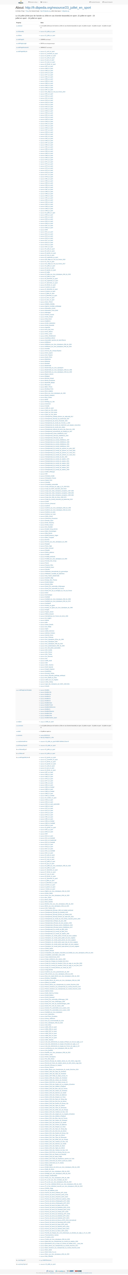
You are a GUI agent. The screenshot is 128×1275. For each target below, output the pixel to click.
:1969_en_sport (46, 157)
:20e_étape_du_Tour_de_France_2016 (52, 259)
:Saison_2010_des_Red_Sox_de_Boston (53, 1101)
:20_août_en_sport (47, 249)
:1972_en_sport (46, 164)
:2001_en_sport (46, 217)
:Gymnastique (46, 595)
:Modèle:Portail (46, 705)
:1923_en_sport (46, 106)
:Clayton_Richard (47, 950)
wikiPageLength (21, 43)
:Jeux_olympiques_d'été (48, 641)
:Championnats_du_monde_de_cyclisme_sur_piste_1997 (57, 448)
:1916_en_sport (46, 100)
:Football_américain (47, 556)
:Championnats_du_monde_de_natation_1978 (54, 459)
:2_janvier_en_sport (47, 287)
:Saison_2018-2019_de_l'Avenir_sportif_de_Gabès (56, 1160)
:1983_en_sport (46, 183)
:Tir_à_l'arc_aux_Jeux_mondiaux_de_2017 (53, 1180)
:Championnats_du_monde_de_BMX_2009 (54, 929)
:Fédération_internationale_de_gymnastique (54, 571)
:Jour (43, 658)
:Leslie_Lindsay (46, 682)
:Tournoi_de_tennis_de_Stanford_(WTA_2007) (54, 1228)
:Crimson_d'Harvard (47, 503)
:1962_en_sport (46, 149)
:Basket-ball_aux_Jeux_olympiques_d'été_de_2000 (56, 372)
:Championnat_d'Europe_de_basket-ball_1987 (54, 418)
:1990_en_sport (46, 195)
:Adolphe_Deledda (47, 304)
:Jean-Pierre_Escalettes (48, 1016)
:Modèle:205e (46, 715)
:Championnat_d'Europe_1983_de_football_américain (56, 910)
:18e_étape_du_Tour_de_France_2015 (52, 91)
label (18, 731)
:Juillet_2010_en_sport (48, 1033)
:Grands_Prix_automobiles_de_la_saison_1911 (55, 1008)
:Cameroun (45, 403)
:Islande (44, 620)
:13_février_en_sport (48, 761)
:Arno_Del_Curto (47, 329)
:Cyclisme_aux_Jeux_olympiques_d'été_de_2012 (55, 510)
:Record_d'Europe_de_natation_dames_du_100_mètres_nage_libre (60, 1061)
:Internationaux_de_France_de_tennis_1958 (54, 616)
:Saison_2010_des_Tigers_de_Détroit (52, 1105)
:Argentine (45, 327)
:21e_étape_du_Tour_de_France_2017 (52, 263)
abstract (19, 25)
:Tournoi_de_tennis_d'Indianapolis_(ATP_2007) (55, 1203)
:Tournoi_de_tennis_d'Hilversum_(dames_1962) (55, 1199)
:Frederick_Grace (47, 567)
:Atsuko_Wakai (46, 893)
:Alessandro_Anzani (47, 308)
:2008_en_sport (46, 227)
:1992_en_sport (46, 200)
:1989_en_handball (47, 823)
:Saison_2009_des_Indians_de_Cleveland (53, 1080)
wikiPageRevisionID (22, 47)
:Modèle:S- (45, 709)
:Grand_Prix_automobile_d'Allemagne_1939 (54, 999)
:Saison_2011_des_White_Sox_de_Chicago (54, 1139)
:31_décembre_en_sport (49, 289)
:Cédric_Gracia (46, 516)
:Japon (44, 628)
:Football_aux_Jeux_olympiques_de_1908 (53, 558)
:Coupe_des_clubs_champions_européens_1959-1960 (57, 495)
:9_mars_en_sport (47, 299)
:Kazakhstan (45, 671)
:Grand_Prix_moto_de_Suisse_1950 (52, 1005)
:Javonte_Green (46, 635)
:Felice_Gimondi (46, 548)
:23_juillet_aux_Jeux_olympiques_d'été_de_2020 (55, 274)
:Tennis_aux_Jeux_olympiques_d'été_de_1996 (54, 1177)
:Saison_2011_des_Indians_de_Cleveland (53, 1120)
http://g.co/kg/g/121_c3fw (47, 737)
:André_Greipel (46, 316)
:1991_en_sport (46, 198)
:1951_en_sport (46, 136)
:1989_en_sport (46, 193)
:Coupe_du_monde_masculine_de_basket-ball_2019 (56, 499)
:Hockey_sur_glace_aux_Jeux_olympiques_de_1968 (56, 607)
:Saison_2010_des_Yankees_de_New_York (54, 1112)
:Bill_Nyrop (45, 384)
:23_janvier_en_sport (48, 270)
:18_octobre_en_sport (48, 797)
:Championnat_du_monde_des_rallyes (52, 427)
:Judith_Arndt (46, 660)
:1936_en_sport (46, 121)
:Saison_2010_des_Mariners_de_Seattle (53, 1092)
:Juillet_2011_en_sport (48, 1035)
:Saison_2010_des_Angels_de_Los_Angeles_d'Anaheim (57, 1084)
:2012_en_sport (46, 234)
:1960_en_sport (46, 145)
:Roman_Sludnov (47, 1067)
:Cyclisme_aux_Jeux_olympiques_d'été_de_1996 (55, 507)
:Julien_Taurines (46, 665)
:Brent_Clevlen (46, 899)
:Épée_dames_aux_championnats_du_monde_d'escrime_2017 (59, 1245)
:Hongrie (44, 609)
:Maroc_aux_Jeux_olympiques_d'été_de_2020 (54, 1254)
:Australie (45, 348)
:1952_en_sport (46, 138)
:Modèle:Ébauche (47, 711)
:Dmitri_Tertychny (47, 522)
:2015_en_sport (46, 236)
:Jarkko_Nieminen (47, 631)
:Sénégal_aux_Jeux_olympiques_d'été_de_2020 (55, 1173)
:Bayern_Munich (46, 374)
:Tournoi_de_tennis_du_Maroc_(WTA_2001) (54, 1230)
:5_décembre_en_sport (48, 295)
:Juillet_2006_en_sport (48, 1029)
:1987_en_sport (46, 189)
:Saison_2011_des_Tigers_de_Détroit (52, 1135)
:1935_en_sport (46, 119)
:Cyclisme (45, 505)
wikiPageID (20, 39)
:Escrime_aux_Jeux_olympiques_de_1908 (53, 541)
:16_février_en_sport (48, 64)
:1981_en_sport (46, 178)
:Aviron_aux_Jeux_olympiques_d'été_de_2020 (54, 895)
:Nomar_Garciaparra (48, 1056)
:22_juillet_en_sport (47, 35)
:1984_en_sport (46, 185)
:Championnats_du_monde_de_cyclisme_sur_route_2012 (57, 454)
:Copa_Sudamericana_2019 (50, 957)
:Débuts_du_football (47, 982)
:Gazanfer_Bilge (46, 578)
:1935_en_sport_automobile (50, 804)
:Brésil (44, 399)
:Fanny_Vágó (46, 546)
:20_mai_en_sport (47, 255)
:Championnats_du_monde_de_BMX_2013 (54, 931)
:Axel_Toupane (46, 355)
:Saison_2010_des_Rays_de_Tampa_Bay (53, 1099)
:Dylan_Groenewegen (48, 531)
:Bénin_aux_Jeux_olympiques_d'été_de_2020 (54, 906)
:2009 (44, 229)
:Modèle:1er (45, 694)
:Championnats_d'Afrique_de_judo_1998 (53, 921)
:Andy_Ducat (46, 319)
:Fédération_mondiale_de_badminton (52, 573)
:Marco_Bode (46, 1250)
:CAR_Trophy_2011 (47, 908)
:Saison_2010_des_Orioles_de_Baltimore (53, 1095)
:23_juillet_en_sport (48, 745)
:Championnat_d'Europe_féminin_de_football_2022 (56, 914)
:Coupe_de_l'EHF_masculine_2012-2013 (53, 488)
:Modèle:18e (45, 692)
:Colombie (45, 482)
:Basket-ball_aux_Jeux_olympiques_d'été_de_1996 (56, 370)
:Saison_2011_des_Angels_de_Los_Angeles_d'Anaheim (57, 1114)
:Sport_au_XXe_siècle (48, 414)
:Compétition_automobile (49, 484)
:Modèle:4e (45, 700)
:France (44, 563)
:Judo (44, 662)
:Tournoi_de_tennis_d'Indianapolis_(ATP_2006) (55, 1201)
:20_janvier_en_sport (48, 253)
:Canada (44, 406)
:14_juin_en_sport (47, 60)
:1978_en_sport (46, 176)
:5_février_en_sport (47, 884)
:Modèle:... (45, 690)
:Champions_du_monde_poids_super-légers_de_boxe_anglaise (59, 944)
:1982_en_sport (46, 181)
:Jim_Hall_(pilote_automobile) (50, 648)
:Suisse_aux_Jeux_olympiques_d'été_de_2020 (55, 1171)
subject (19, 721)
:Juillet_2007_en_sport (48, 1031)
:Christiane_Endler (47, 476)
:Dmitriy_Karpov (46, 524)
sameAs (19, 735)
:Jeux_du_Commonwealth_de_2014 (52, 1020)
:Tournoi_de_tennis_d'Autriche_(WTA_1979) (54, 1194)
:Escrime (44, 539)
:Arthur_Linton (46, 333)
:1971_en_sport (46, 162)
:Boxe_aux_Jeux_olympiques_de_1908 (53, 393)
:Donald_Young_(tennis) (48, 529)
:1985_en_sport (46, 187)
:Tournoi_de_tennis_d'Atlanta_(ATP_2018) (53, 1192)
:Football (44, 554)
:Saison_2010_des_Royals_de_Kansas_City (54, 1103)
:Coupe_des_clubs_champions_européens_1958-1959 (57, 493)
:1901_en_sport (46, 94)
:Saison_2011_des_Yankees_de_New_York (54, 1141)
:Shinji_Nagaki (46, 1165)
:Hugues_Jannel (46, 611)
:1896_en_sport (46, 87)
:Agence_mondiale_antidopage (50, 306)
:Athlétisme (45, 342)
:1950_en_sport (46, 134)
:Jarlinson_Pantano (47, 633)
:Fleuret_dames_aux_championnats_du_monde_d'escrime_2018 (59, 984)
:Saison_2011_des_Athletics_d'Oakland (53, 1116)
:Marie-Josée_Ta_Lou (48, 1252)
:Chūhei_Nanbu (46, 948)
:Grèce (44, 592)
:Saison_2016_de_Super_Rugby (51, 1156)
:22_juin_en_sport (47, 268)
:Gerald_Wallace (46, 582)
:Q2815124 (45, 735)
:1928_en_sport (46, 111)
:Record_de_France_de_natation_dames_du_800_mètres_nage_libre (61, 1063)
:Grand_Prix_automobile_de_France (52, 588)
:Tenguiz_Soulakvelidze (48, 1175)
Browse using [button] (33, 2)
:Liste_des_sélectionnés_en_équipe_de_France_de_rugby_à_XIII (59, 1046)
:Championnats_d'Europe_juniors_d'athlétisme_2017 (56, 927)
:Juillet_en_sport (47, 408)
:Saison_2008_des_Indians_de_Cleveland (53, 1078)
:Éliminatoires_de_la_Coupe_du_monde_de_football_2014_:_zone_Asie (61, 1243)
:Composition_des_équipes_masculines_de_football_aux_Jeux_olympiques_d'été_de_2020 (66, 952)
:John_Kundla (46, 650)
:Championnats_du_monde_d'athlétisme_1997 (54, 440)
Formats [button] (44, 2)
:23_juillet (45, 272)
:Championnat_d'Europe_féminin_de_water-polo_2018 (57, 916)
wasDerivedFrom (21, 741)
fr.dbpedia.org (65, 11)
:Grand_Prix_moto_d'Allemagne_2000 (52, 1001)
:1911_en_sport (46, 98)
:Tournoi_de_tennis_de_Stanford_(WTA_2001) (54, 1226)
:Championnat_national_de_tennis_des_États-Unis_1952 (57, 429)
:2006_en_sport (46, 223)
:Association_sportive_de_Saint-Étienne (53, 340)
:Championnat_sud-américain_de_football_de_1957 (56, 431)
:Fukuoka (45, 569)
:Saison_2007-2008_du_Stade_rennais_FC (54, 1075)
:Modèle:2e (45, 696)
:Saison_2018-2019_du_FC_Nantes (52, 1163)
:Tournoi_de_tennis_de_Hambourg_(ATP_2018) (55, 1213)
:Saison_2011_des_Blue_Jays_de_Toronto (53, 1118)
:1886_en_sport (46, 81)
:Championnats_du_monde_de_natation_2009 (54, 469)
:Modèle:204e (46, 713)
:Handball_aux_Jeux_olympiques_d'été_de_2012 (55, 601)
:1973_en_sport (46, 166)
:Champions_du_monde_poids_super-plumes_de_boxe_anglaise (59, 946)
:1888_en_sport (46, 83)
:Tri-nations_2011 (47, 1237)
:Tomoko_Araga (46, 1188)
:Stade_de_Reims (47, 1169)
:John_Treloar (46, 654)
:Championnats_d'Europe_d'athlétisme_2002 (54, 435)
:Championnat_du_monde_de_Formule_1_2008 (55, 423)
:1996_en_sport (46, 206)
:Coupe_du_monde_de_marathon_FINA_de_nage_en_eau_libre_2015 (61, 965)
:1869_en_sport (46, 70)
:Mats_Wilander (46, 1256)
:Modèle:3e (45, 698)
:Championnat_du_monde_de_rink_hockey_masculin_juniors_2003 (60, 918)
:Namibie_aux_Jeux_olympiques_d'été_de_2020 (55, 1052)
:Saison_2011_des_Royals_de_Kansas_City (54, 1133)
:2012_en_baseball (47, 842)
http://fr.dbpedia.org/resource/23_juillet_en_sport (58, 7)
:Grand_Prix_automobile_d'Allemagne (52, 586)
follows (19, 35)
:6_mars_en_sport (47, 297)
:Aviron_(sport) (46, 353)
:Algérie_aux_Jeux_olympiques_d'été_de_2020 (55, 891)
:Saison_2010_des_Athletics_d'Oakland (53, 1086)
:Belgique (45, 376)
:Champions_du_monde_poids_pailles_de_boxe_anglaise (57, 938)
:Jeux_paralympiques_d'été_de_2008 (52, 645)
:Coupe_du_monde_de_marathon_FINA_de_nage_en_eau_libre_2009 (61, 963)
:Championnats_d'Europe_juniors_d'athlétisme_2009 (56, 925)
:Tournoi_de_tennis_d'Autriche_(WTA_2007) (54, 1196)
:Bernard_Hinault (47, 378)
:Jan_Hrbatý (45, 626)
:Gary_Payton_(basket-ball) (49, 575)
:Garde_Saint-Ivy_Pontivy (49, 993)
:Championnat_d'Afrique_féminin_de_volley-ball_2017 (56, 416)
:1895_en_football (47, 795)
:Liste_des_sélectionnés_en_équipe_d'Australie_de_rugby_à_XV (59, 1044)
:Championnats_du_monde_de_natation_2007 (54, 467)
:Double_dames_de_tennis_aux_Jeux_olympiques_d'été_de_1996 (60, 980)
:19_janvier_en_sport (48, 827)
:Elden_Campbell (47, 537)
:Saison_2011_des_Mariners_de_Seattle (53, 1122)
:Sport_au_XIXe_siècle (48, 410)
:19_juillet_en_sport (47, 212)
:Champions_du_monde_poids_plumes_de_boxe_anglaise (58, 940)
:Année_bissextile (47, 325)
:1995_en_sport (46, 204)
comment (19, 725)
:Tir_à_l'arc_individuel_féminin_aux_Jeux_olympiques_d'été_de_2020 (61, 1184)
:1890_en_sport (46, 85)
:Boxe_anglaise (46, 391)
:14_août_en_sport (47, 57)
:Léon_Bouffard (46, 1050)
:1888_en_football (47, 791)
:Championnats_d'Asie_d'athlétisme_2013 (53, 433)
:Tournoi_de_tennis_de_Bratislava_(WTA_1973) (55, 1207)
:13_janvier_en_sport (48, 55)
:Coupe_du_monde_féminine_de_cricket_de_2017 (55, 967)
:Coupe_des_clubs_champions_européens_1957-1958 (57, 491)
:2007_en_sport (46, 225)
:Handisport (45, 603)
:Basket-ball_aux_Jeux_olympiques (51, 367)
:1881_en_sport (46, 77)
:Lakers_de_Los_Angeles (49, 679)
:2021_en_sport (46, 246)
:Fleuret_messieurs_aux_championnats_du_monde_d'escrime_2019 (60, 988)
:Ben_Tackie (45, 897)
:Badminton (45, 359)
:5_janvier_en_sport (47, 887)
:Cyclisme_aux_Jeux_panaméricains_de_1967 (54, 971)
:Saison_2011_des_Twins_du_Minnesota (53, 1137)
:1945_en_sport (46, 128)
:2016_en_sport (46, 238)
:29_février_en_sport (48, 285)
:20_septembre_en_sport (49, 257)
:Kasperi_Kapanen (47, 669)
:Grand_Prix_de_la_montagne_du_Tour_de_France (56, 590)
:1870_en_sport (46, 72)
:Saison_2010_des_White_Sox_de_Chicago (54, 1109)
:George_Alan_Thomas (48, 580)
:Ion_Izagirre (45, 618)
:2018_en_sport (46, 242)
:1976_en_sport (46, 172)
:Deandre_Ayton (46, 520)
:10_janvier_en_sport (48, 757)
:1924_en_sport (46, 108)
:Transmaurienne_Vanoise (49, 1235)
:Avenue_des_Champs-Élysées (50, 350)
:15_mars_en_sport (47, 62)
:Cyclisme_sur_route (48, 514)
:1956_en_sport (46, 140)
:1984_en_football (47, 821)
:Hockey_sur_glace (47, 605)
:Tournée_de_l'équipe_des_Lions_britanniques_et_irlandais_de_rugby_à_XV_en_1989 (65, 1233)
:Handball (45, 597)
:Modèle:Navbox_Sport (48, 717)
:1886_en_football (47, 787)
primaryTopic (21, 1264)
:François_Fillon (46, 565)
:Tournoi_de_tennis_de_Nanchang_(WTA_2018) (55, 1222)
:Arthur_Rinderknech (48, 336)
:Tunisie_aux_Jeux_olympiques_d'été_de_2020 (55, 1239)
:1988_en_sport (46, 191)
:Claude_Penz (46, 480)
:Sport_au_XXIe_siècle (48, 412)
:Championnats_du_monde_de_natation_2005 (54, 465)
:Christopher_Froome (48, 478)
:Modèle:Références (47, 707)
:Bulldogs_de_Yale (47, 401)
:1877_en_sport (46, 74)
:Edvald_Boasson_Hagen (49, 535)
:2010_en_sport (46, 836)
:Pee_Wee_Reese (47, 1059)
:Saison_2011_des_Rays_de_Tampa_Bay (53, 1129)
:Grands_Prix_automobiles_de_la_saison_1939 (55, 1010)
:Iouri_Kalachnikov (47, 1014)
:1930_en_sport (46, 113)
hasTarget (20, 1260)
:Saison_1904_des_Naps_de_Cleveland (53, 1073)
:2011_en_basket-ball (48, 840)
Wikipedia (52, 1272)
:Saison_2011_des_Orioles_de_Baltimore (53, 1124)
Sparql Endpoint (107, 2)
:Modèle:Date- (46, 703)
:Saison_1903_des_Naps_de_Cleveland (53, 1071)
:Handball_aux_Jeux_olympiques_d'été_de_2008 (55, 599)
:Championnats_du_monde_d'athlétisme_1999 (54, 442)
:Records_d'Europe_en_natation (51, 1065)
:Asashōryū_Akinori (47, 338)
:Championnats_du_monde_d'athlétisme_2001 (54, 444)
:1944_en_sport (46, 125)
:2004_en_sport (46, 221)
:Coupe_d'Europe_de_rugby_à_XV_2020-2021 (55, 486)
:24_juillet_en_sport (47, 31)
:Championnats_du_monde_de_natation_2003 (54, 463)
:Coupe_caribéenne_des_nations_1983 (53, 959)
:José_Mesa (45, 1025)
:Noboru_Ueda (46, 1054)
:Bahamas (45, 361)
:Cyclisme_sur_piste (47, 512)
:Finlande (45, 550)
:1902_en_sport (46, 96)
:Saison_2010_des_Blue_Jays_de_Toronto (53, 1088)
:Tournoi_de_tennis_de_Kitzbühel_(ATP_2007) (54, 1218)
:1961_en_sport (46, 147)
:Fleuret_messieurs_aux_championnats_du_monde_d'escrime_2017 (60, 986)
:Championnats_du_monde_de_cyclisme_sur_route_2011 (57, 452)
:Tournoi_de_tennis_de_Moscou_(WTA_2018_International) (58, 1220)
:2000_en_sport (46, 215)
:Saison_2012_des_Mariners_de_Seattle (53, 1143)
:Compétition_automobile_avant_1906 (52, 955)
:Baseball (45, 363)
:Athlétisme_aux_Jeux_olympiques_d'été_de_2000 (56, 344)
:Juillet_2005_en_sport (48, 1027)
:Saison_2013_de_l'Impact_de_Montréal (53, 1154)
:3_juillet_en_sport (47, 293)
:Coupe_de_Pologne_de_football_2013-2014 (54, 961)
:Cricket (44, 501)
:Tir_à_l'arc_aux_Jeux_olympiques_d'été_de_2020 (56, 1182)
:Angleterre (45, 321)
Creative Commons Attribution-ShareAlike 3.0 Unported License (78, 1272)
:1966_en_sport (46, 153)
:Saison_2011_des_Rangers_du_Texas (53, 1126)
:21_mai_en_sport (47, 261)
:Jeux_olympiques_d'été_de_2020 (51, 643)
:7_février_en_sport (47, 889)
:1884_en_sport (46, 79)
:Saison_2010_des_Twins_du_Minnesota (53, 1107)
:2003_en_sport (46, 219)
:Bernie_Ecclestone (47, 380)
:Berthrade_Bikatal (47, 382)
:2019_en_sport (46, 244)
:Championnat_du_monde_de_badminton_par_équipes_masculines (60, 425)
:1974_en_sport (46, 168)
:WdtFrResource (45, 1260)
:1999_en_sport (46, 210)
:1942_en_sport (46, 123)
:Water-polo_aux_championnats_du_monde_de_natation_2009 (59, 1241)
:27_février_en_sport (48, 872)
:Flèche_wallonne (47, 552)
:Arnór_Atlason (46, 331)
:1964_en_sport (46, 151)
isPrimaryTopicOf (21, 745)
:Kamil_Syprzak (46, 667)
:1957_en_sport (46, 142)
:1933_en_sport (46, 117)
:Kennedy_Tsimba (47, 673)
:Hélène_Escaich (47, 614)
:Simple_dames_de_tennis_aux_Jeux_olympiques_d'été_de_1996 (60, 1167)
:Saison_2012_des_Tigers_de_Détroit (52, 1148)
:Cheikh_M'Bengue (47, 471)
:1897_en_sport (46, 89)
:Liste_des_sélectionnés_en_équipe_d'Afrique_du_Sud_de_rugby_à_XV (61, 1042)
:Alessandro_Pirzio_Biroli (49, 310)
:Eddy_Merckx (46, 533)
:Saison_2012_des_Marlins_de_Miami (52, 1146)
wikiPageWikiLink (21, 51)
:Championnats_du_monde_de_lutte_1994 (53, 457)
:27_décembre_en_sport (49, 282)
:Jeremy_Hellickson (47, 1018)
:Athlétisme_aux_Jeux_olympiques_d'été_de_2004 (56, 346)
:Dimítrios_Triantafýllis (48, 978)
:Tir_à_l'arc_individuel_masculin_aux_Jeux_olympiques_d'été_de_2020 (61, 1186)
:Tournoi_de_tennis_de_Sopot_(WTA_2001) (54, 1224)
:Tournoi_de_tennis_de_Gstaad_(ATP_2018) (54, 1211)
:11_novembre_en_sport (49, 53)
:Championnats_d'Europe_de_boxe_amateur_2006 (56, 923)
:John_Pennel (46, 652)
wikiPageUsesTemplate (24, 690)
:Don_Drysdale (46, 527)
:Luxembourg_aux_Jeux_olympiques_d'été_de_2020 (56, 1048)
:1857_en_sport (46, 66)
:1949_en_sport (46, 132)
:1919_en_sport (46, 104)
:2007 (44, 834)
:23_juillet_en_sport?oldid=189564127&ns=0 (54, 741)
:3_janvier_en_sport (47, 291)
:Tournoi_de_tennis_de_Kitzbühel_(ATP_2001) (54, 1216)
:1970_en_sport (46, 159)
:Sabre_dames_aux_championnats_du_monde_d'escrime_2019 (59, 1069)
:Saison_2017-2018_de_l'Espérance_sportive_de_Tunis (57, 1158)
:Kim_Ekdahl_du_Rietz (48, 677)
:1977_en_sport (46, 174)
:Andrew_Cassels (47, 314)
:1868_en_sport (46, 68)
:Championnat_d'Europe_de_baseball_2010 (54, 912)
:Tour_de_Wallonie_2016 (49, 1190)
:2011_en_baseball (47, 838)
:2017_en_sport (46, 240)
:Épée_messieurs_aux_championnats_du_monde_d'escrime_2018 (60, 1247)
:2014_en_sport (46, 844)
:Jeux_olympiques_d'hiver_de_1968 (52, 639)
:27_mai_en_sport (47, 874)
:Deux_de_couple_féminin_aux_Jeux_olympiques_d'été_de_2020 (60, 976)
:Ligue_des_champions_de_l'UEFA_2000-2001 (55, 684)
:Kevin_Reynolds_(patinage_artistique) (52, 675)
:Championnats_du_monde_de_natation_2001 (54, 461)
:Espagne (45, 544)
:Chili (43, 474)
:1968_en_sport (46, 155)
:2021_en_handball (47, 850)
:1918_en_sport (46, 102)
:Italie (44, 622)
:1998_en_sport (46, 208)
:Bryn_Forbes (46, 397)
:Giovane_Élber (46, 584)
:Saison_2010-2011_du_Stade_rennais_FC (54, 1082)
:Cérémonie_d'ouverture (48, 518)
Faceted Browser (94, 2)
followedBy (20, 31)
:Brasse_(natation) (47, 395)
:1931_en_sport (46, 115)
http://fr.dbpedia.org (45, 11)
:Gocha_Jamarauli (47, 997)
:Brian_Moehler (46, 901)
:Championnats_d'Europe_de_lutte (51, 437)
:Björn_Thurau (46, 387)
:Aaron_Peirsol (46, 302)
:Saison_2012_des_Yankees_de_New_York (54, 1150)
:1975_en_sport (46, 170)
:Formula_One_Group (48, 561)
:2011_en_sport (46, 232)
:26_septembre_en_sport (49, 280)
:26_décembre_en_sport (49, 278)
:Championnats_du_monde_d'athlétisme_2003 (54, 446)
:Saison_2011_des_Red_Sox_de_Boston (53, 1131)
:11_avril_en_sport (47, 51)
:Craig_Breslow (46, 969)
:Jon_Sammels (46, 656)
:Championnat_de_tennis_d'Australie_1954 (54, 420)
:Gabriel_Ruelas (46, 991)
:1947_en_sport (46, 130)
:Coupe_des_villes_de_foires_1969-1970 (53, 497)
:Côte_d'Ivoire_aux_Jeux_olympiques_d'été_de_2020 (56, 974)
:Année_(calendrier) (47, 323)
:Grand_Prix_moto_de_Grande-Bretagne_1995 (55, 1003)
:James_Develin (46, 624)
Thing (27, 11)
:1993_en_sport (46, 202)
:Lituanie (44, 686)
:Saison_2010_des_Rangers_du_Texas (53, 1097)
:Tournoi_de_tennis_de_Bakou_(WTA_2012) (54, 1205)
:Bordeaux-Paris (46, 389)
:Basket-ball (45, 365)
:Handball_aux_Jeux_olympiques (51, 1012)
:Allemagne (45, 312)
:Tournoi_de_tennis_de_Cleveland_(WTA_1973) (55, 1209)
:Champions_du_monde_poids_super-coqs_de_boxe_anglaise (59, 942)
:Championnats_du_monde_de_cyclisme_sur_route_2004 (57, 450)
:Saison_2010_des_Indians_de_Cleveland (53, 1090)
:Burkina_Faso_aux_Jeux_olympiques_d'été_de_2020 (56, 904)
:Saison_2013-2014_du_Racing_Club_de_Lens (55, 1152)
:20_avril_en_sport (47, 251)
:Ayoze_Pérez (46, 357)
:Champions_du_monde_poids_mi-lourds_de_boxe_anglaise (58, 935)
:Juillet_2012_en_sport (48, 1037)
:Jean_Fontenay (46, 637)
